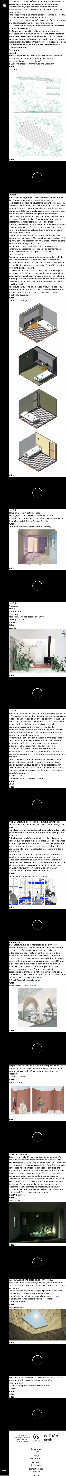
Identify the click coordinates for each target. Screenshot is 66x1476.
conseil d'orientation (30, 17)
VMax (13, 1388)
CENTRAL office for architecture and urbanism (32, 64)
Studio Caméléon (19, 1301)
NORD (20, 776)
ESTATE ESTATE (18, 1195)
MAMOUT (15, 622)
